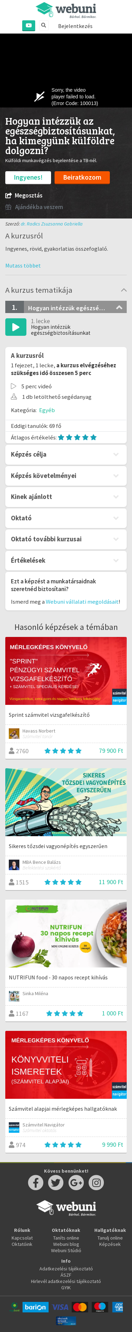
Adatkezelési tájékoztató (66, 1268)
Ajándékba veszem (34, 207)
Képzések (110, 1244)
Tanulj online (110, 1238)
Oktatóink (22, 1244)
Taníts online (66, 1238)
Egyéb (47, 410)
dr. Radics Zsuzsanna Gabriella (52, 224)
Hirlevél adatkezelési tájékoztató (66, 1281)
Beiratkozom (82, 177)
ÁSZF (66, 1275)
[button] (23, 265)
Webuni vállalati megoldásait (82, 601)
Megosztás (23, 196)
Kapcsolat (22, 1238)
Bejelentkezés (75, 25)
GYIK (66, 1287)
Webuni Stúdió (66, 1250)
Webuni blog (66, 1244)
